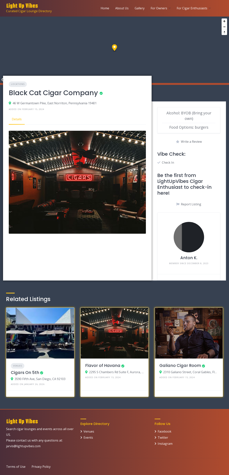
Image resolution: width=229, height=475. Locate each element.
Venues (17, 365)
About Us (122, 8)
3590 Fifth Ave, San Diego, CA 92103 (40, 379)
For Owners (159, 8)
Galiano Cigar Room (180, 365)
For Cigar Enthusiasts (192, 8)
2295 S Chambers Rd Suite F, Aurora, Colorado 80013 (116, 372)
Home (105, 8)
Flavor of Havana (102, 365)
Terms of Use (15, 467)
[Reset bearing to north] (224, 32)
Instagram (165, 444)
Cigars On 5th (25, 372)
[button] (114, 48)
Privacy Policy (41, 467)
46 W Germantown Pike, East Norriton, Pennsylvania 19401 (55, 103)
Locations (18, 84)
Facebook (164, 431)
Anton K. (188, 258)
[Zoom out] (224, 26)
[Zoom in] (224, 21)
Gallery (140, 8)
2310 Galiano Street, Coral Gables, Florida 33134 (190, 372)
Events (88, 437)
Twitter (163, 437)
